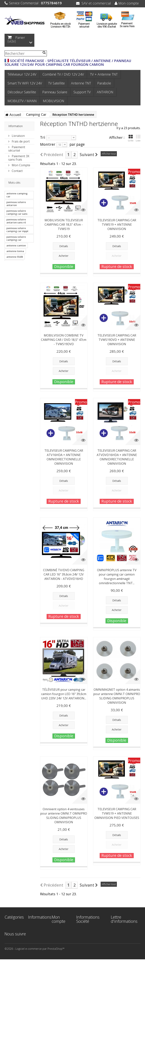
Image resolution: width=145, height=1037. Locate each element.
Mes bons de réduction (60, 966)
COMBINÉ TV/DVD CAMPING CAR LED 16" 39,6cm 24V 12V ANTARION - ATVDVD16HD (63, 574)
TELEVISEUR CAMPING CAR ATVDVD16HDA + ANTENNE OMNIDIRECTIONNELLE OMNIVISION (117, 457)
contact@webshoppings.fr (95, 949)
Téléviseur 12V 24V (22, 74)
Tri (42, 137)
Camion (9, 994)
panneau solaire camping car (16, 239)
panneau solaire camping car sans (16, 213)
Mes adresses (58, 945)
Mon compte (127, 3)
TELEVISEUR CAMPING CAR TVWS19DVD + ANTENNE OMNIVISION (116, 339)
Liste (138, 138)
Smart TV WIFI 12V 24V (25, 83)
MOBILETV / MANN (22, 101)
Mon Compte (20, 165)
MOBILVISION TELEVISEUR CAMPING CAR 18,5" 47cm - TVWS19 (64, 224)
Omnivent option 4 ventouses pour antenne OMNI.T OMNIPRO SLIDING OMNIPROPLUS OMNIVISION (63, 815)
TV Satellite (56, 83)
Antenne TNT (81, 83)
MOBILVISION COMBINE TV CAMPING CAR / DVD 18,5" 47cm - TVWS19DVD (63, 339)
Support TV (82, 92)
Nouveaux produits (34, 932)
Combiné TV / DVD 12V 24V (63, 74)
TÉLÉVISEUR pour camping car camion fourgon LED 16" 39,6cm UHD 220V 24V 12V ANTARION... (63, 694)
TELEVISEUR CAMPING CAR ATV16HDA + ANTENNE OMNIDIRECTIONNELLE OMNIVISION (63, 457)
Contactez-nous (35, 949)
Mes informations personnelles (60, 955)
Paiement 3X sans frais (18, 157)
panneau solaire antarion (16, 204)
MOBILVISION (53, 101)
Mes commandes (60, 931)
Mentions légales (34, 958)
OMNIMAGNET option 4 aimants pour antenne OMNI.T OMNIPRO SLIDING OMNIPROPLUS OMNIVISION (116, 696)
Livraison (18, 135)
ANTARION (105, 92)
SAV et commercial (93, 3)
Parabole (104, 83)
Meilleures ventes (34, 941)
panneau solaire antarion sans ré (16, 222)
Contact (17, 171)
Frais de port (20, 141)
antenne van (13, 263)
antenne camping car (17, 196)
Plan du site (35, 991)
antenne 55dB (14, 257)
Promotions (35, 925)
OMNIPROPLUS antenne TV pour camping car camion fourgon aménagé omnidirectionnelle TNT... (117, 576)
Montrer (47, 144)
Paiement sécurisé (16, 148)
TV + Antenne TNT (104, 74)
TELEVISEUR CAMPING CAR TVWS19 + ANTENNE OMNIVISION (116, 224)
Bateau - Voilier (10, 987)
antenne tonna (15, 252)
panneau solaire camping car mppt (17, 230)
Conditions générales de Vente (36, 968)
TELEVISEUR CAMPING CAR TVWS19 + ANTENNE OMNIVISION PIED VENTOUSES (116, 813)
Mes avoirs (59, 938)
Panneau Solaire (54, 92)
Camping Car (12, 980)
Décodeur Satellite (22, 92)
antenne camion (16, 246)
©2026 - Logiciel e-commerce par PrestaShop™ (34, 1026)
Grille (130, 138)
